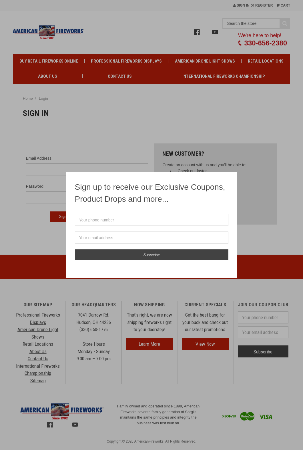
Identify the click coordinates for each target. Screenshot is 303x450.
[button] (232, 176)
